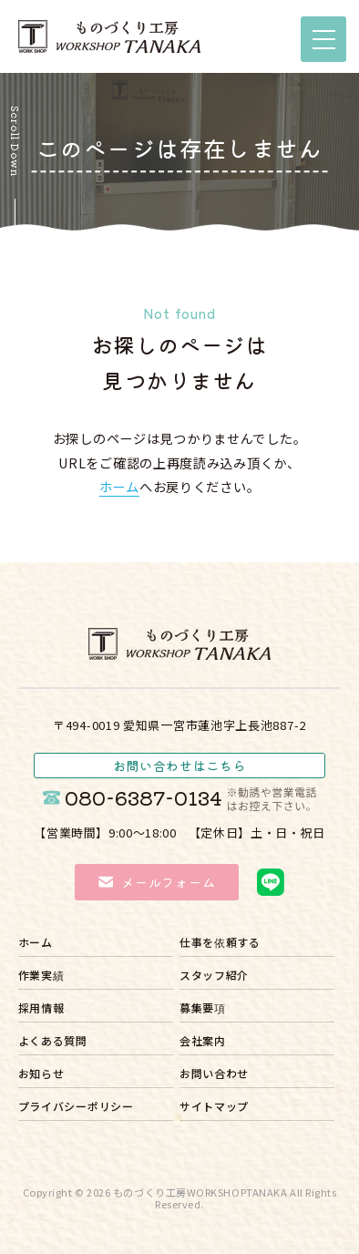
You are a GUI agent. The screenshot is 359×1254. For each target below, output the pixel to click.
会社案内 (203, 1041)
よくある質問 (52, 1041)
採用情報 (41, 1008)
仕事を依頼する (220, 943)
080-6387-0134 (190, 798)
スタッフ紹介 (214, 976)
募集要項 (203, 1008)
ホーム (119, 487)
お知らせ (41, 1074)
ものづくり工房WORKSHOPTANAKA (200, 1192)
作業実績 (41, 976)
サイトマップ (214, 1107)
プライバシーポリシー (76, 1107)
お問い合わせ (214, 1074)
